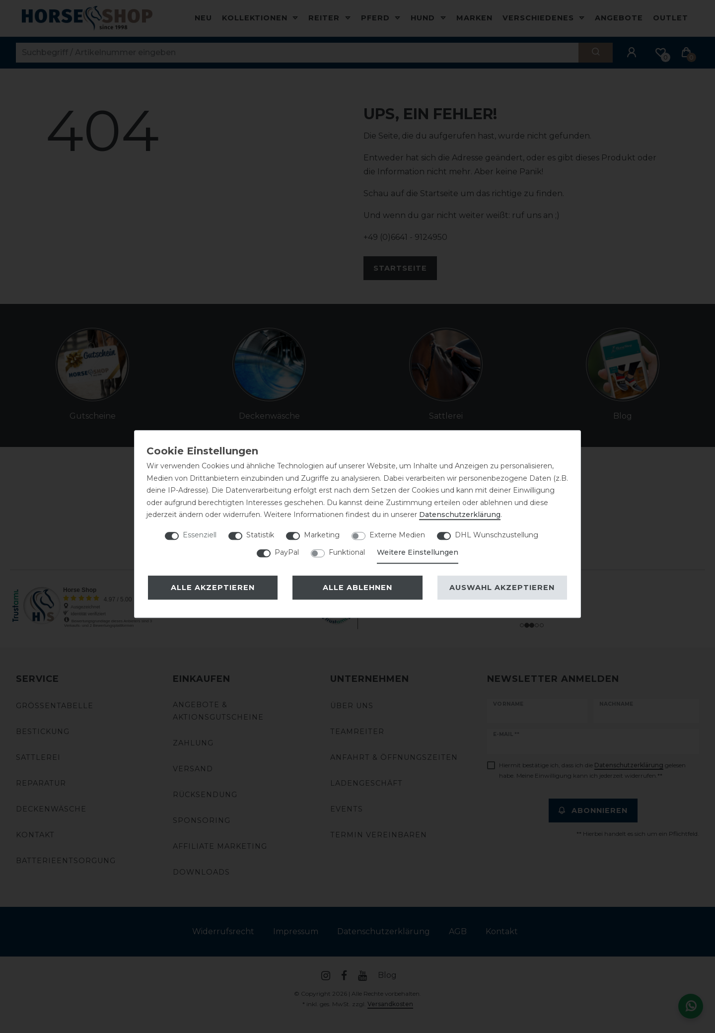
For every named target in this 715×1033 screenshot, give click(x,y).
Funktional (347, 552)
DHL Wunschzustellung (496, 534)
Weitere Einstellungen (417, 552)
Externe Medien (397, 534)
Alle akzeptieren (213, 587)
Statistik (260, 534)
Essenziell (199, 534)
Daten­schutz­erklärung (459, 514)
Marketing (322, 534)
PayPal (287, 552)
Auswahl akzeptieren (502, 587)
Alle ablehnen (357, 587)
